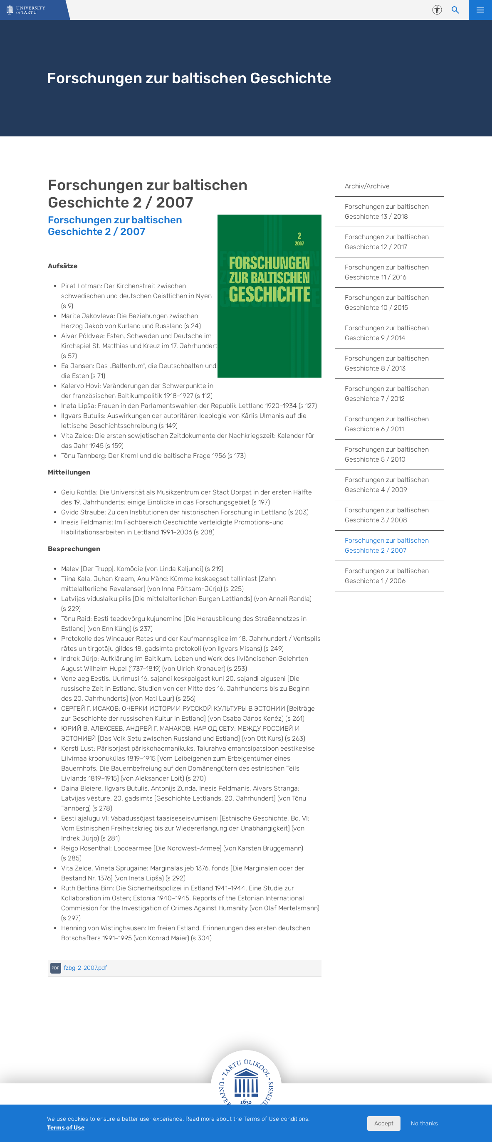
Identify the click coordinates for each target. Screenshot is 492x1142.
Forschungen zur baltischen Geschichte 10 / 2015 (387, 302)
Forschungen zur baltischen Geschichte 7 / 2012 (387, 394)
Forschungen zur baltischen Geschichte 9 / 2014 (387, 333)
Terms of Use (65, 1127)
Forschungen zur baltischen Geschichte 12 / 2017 (387, 242)
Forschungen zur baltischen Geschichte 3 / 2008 (387, 515)
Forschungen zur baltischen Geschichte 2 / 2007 (115, 225)
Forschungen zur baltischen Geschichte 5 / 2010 (387, 454)
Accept (383, 1123)
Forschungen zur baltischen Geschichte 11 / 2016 (387, 272)
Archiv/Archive (367, 186)
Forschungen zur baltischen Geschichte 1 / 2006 (387, 576)
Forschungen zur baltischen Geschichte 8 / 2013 (387, 363)
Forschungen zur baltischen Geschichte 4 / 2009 (387, 485)
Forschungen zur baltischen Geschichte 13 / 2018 (387, 211)
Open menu (480, 10)
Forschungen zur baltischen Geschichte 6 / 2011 (387, 424)
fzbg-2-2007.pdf (85, 967)
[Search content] (455, 10)
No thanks (424, 1123)
